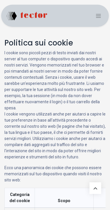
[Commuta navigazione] (98, 16)
